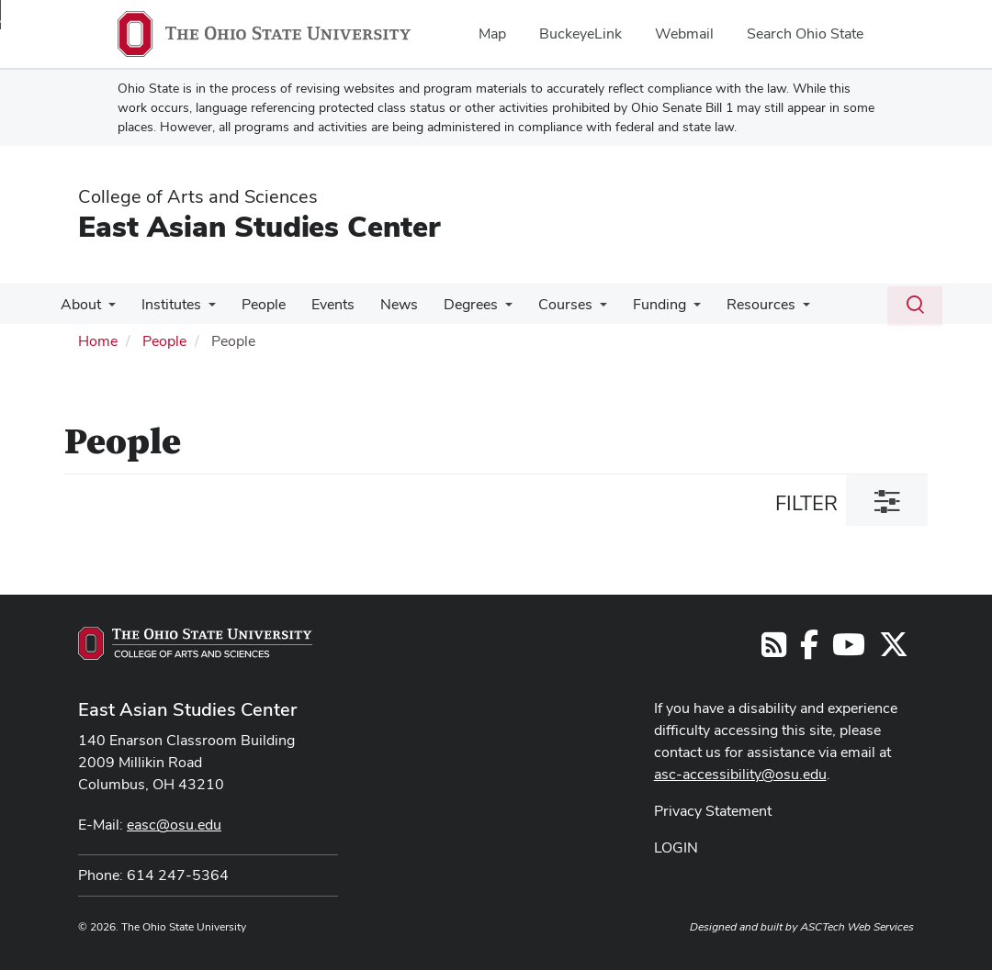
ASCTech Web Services (857, 927)
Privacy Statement (713, 810)
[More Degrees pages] (485, 309)
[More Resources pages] (771, 309)
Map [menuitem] (492, 33)
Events (320, 304)
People (254, 304)
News (382, 304)
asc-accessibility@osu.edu (740, 774)
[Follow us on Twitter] (893, 650)
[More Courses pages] (576, 309)
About (79, 304)
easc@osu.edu (174, 824)
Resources (729, 304)
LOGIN (676, 847)
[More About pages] (106, 309)
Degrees (450, 304)
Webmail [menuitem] (684, 33)
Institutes (166, 304)
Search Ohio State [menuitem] (805, 33)
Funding (632, 304)
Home (98, 341)
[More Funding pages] (666, 309)
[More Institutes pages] (203, 309)
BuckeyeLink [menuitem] (580, 33)
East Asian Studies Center (259, 226)
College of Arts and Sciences (198, 196)
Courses (541, 304)
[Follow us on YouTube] (848, 650)
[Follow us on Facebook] (809, 650)
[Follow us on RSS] (773, 650)
